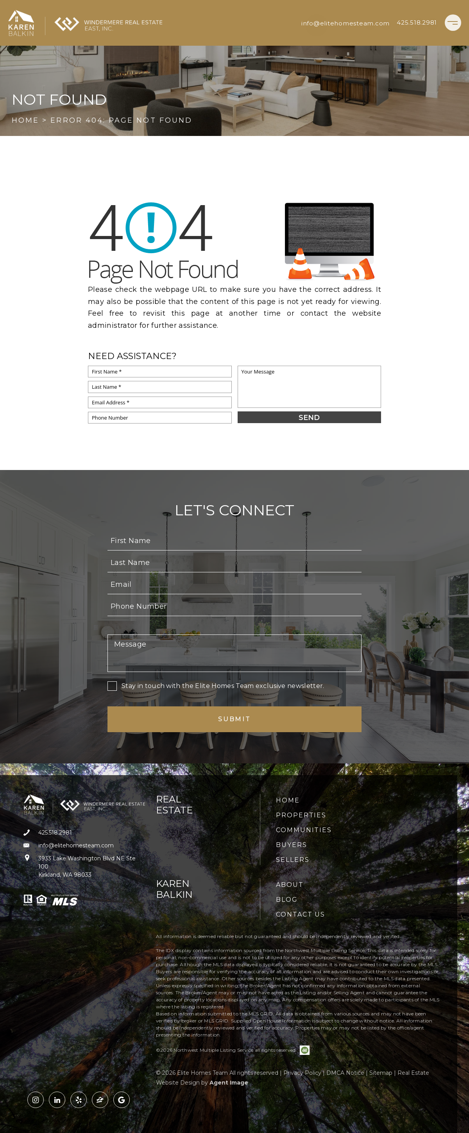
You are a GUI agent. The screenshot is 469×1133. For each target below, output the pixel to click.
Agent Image (228, 1082)
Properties (301, 815)
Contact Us (300, 914)
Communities (304, 830)
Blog (287, 899)
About (290, 884)
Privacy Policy (302, 1072)
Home (288, 800)
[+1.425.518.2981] (417, 22)
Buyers (291, 845)
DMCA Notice (345, 1072)
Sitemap (380, 1072)
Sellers (292, 859)
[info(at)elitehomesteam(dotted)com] (345, 23)
